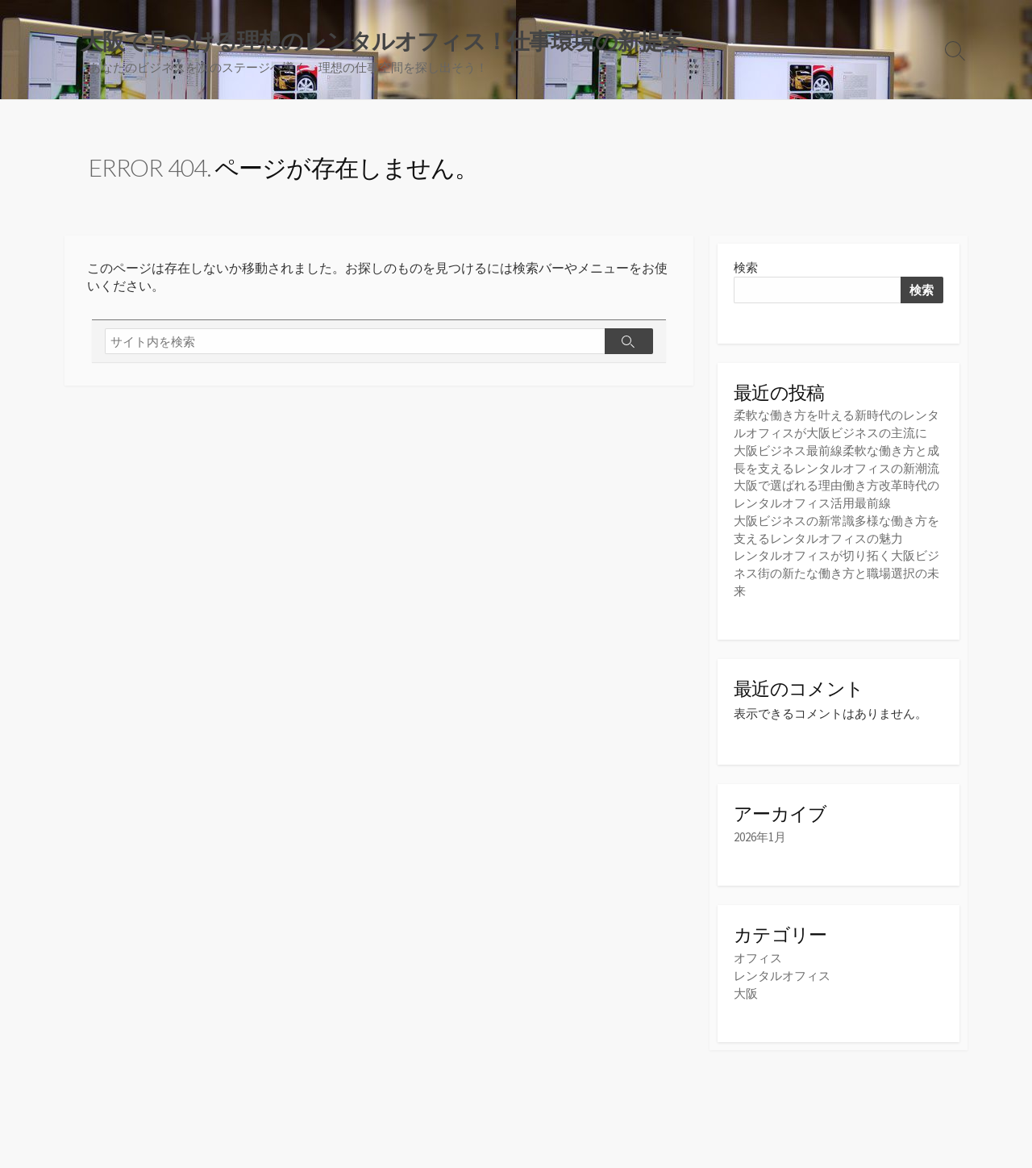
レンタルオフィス (782, 972)
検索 (746, 269)
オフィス (758, 955)
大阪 (746, 989)
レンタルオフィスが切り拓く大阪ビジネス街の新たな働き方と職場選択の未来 (836, 569)
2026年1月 (760, 834)
